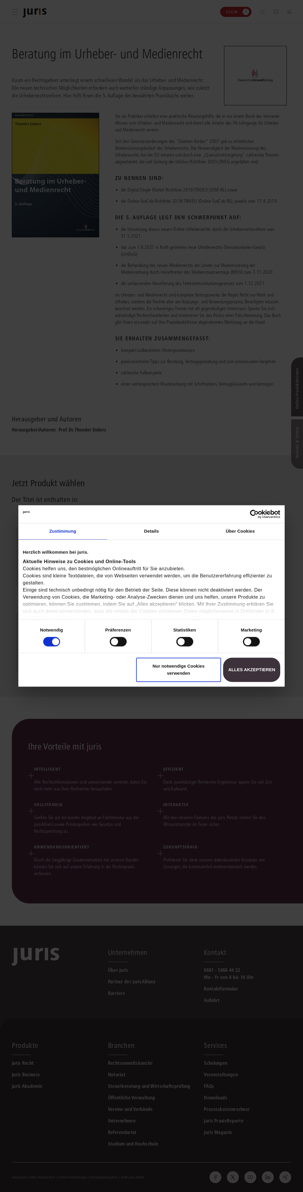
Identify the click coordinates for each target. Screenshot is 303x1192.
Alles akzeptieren (251, 669)
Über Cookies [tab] (240, 531)
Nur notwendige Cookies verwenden (178, 670)
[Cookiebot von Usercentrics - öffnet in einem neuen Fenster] (254, 514)
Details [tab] (151, 531)
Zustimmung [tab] (62, 531)
